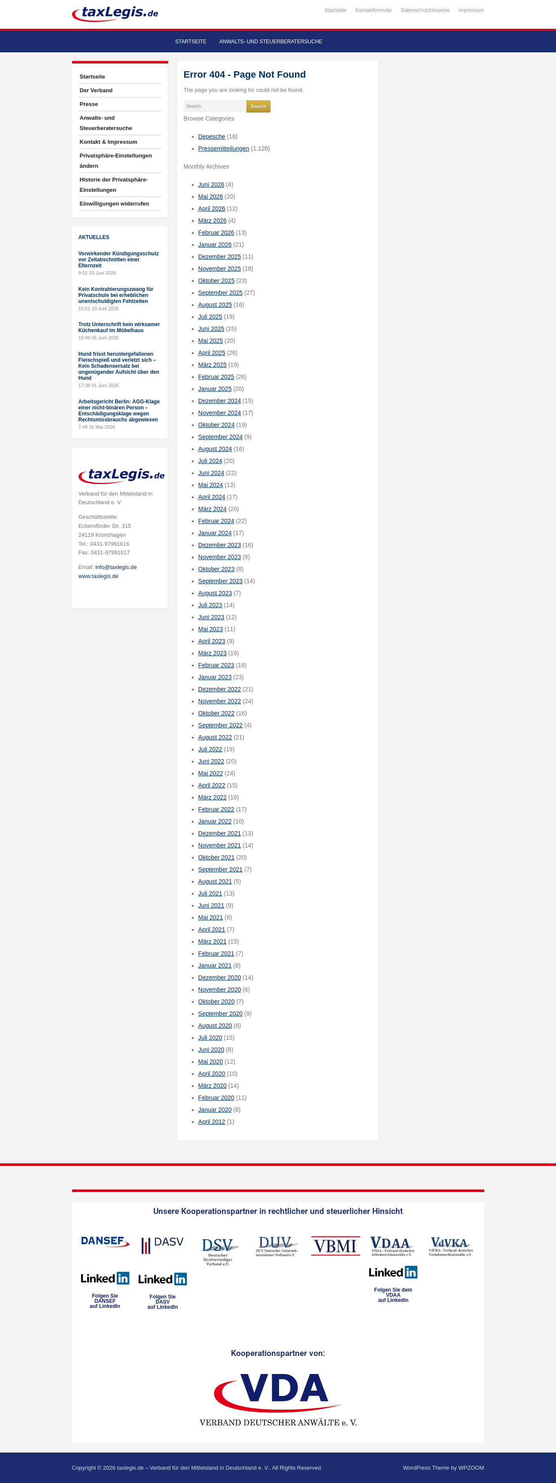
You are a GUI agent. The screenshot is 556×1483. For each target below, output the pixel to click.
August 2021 (215, 881)
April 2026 (211, 208)
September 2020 (220, 1013)
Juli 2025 (210, 316)
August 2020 (215, 1025)
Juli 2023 (210, 605)
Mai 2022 (210, 773)
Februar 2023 (216, 665)
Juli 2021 (210, 893)
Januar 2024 (215, 533)
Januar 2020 (215, 1109)
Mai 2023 (210, 629)
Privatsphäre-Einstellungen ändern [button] (116, 160)
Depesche (211, 136)
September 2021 (220, 869)
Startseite (335, 10)
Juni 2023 (211, 617)
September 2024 (220, 436)
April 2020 (211, 1073)
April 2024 (211, 496)
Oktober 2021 (216, 857)
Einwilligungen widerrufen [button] (114, 203)
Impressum (471, 10)
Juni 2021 (211, 905)
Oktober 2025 (216, 280)
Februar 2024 (216, 521)
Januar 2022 (215, 821)
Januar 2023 (215, 677)
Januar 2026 (215, 244)
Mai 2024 (210, 484)
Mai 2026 (210, 196)
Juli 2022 (210, 749)
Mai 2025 (210, 340)
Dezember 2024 (219, 400)
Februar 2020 (216, 1097)
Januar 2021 (215, 965)
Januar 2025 (215, 388)
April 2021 (211, 929)
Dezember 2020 (219, 977)
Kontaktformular (373, 10)
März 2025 (212, 364)
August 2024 (215, 448)
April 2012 (211, 1121)
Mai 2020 (210, 1061)
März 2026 (212, 220)
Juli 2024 (210, 460)
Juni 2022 (211, 761)
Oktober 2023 (216, 569)
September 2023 (220, 581)
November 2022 (219, 701)
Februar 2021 (216, 953)
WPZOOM (471, 1468)
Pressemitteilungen (223, 148)
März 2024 (212, 508)
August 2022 (215, 737)
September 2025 (220, 292)
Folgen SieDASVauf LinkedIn (163, 1302)
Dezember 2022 (219, 689)
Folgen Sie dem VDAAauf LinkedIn (393, 1295)
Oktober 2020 (216, 1001)
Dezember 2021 (219, 833)
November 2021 (219, 845)
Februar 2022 (216, 809)
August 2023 (215, 593)
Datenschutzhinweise (425, 10)
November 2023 (219, 557)
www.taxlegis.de (98, 576)
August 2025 (215, 304)
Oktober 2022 (216, 713)
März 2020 (212, 1085)
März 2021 (212, 941)
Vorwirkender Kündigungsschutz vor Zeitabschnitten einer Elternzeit (119, 260)
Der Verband (96, 90)
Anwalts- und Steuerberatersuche (270, 42)
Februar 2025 (216, 376)
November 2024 (219, 412)
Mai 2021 (210, 917)
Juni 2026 (211, 184)
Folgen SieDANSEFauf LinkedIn (105, 1301)
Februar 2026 (216, 232)
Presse (89, 104)
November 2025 (219, 268)
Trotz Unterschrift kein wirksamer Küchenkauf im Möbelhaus (119, 327)
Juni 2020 (211, 1049)
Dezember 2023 (219, 545)
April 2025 (211, 352)
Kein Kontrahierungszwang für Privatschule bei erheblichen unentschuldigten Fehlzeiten (116, 295)
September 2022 (220, 725)
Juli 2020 (210, 1037)
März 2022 (212, 797)
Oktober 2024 (216, 424)
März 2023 (212, 653)
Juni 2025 (211, 328)
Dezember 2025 (219, 256)
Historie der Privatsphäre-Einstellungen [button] (114, 184)
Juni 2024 (211, 472)
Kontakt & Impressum (108, 142)
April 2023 (211, 641)
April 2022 (211, 785)
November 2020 (219, 989)
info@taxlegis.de (116, 567)
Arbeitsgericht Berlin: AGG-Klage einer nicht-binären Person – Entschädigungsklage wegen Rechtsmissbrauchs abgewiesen (119, 411)
